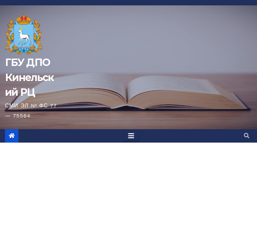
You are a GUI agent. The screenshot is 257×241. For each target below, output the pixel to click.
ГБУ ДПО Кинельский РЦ (29, 77)
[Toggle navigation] (131, 136)
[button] (246, 136)
